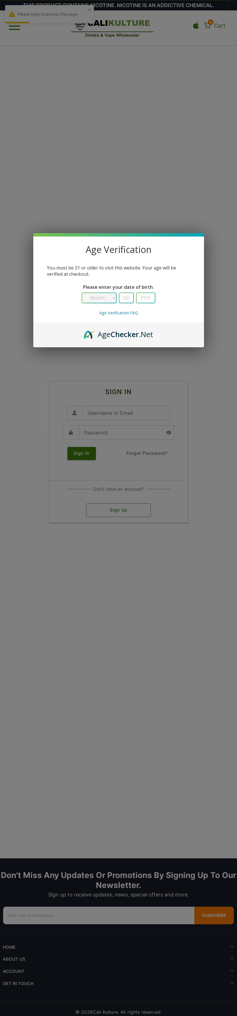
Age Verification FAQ (118, 312)
